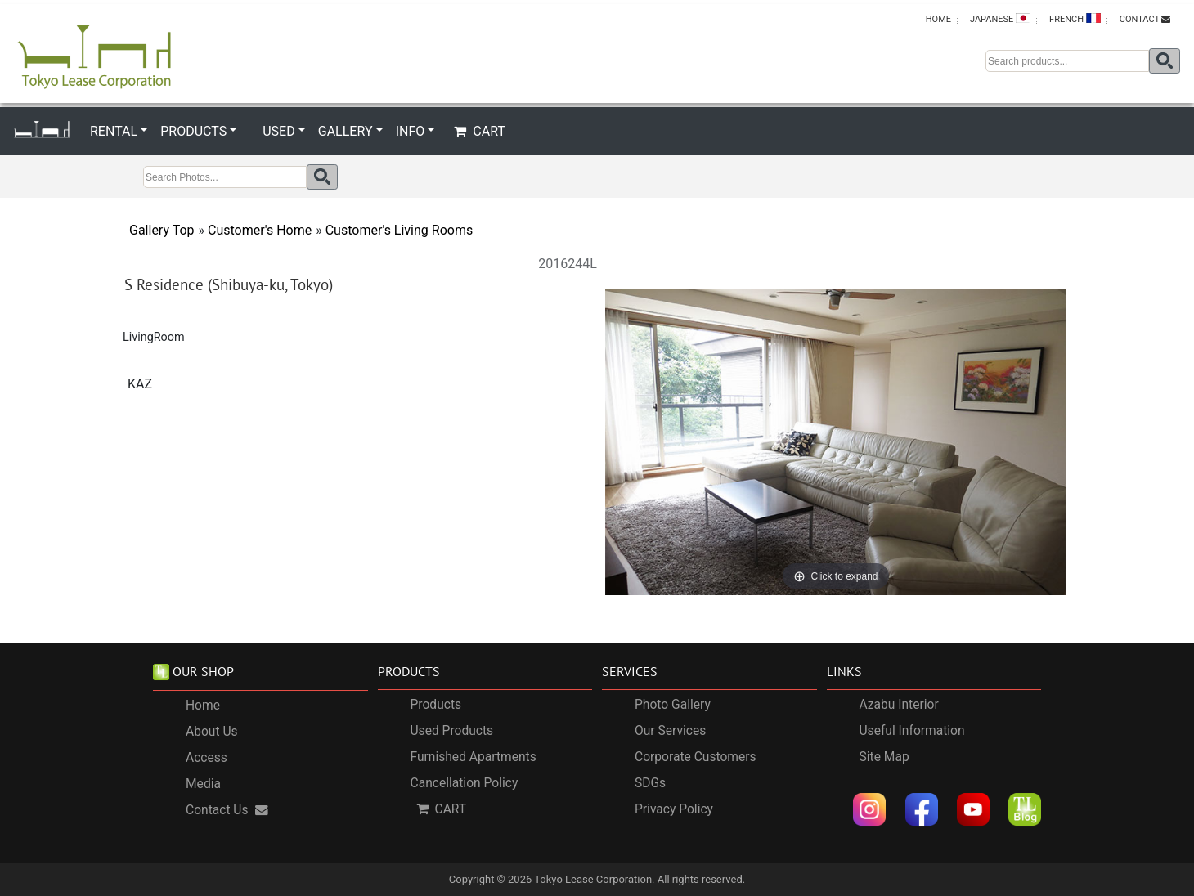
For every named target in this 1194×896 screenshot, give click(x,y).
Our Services (670, 731)
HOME (938, 19)
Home (203, 706)
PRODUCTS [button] (193, 131)
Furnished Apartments (473, 757)
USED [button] (278, 131)
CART (479, 131)
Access (206, 758)
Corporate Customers (695, 757)
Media (203, 784)
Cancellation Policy (464, 783)
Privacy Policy (674, 809)
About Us (212, 732)
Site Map (884, 757)
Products (436, 704)
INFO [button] (410, 131)
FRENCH (1075, 19)
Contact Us (227, 811)
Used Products (452, 731)
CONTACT (1145, 19)
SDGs (650, 783)
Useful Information (912, 731)
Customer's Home (260, 230)
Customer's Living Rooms (399, 230)
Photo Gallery (673, 704)
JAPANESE (1000, 19)
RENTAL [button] (113, 131)
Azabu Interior (899, 704)
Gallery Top (162, 230)
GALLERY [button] (345, 131)
